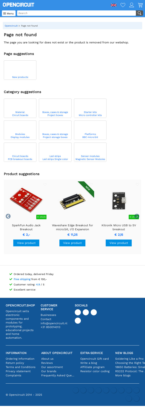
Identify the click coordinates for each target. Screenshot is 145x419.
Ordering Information (20, 358)
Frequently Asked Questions (58, 375)
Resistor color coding (95, 371)
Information (16, 353)
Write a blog (88, 363)
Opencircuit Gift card (94, 358)
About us (47, 358)
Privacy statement (18, 371)
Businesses (48, 315)
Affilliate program (92, 367)
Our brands (48, 371)
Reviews (47, 363)
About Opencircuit (56, 353)
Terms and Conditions (20, 367)
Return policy (15, 363)
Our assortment (52, 367)
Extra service (91, 353)
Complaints (13, 375)
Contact (46, 319)
